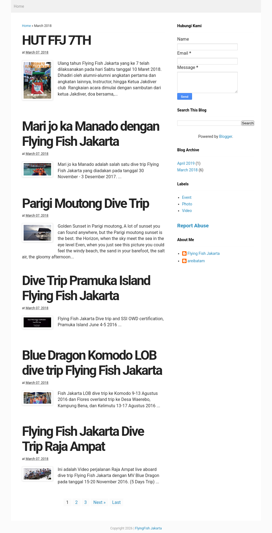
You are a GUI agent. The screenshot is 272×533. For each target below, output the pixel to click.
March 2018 (187, 170)
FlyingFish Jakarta (148, 528)
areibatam (196, 261)
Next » (99, 502)
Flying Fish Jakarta (204, 253)
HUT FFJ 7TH (56, 40)
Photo (187, 204)
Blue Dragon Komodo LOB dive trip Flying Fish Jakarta (92, 362)
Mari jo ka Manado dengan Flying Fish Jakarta (90, 133)
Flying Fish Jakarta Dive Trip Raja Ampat (83, 438)
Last (116, 502)
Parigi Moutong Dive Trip (85, 203)
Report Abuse (193, 226)
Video (187, 210)
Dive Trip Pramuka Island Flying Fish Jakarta (86, 288)
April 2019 (186, 163)
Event (186, 197)
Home (19, 6)
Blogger (225, 136)
